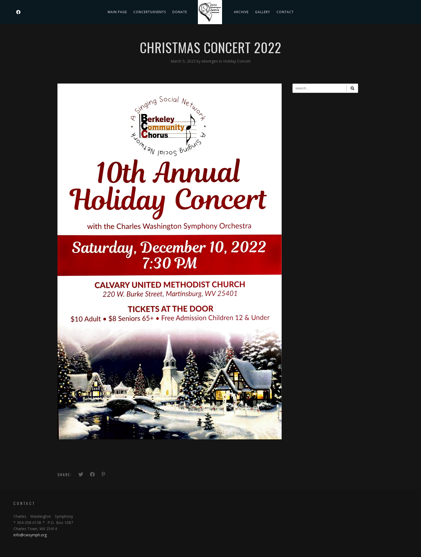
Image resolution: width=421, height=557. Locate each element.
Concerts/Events (149, 12)
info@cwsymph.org (30, 534)
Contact (285, 12)
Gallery (262, 12)
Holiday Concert (237, 61)
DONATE (179, 12)
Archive (241, 12)
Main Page (117, 12)
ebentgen (210, 61)
